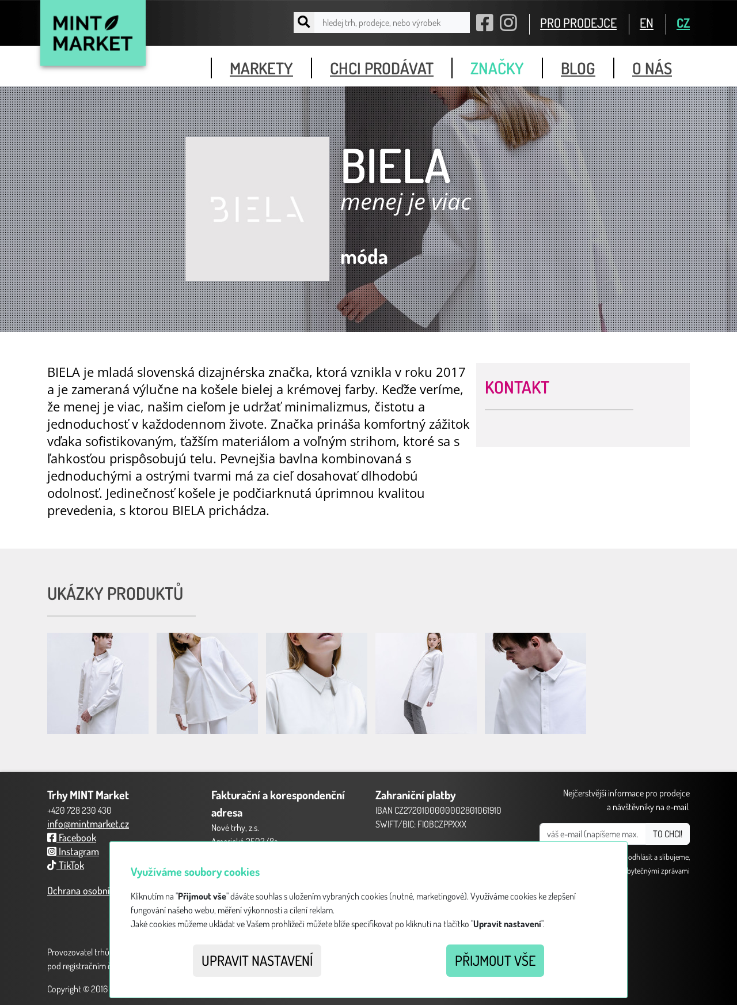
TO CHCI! (667, 834)
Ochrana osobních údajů (96, 890)
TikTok (65, 865)
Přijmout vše (495, 960)
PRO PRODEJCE (578, 22)
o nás (652, 68)
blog (578, 68)
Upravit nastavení (257, 960)
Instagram (73, 851)
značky (497, 68)
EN (647, 22)
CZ (683, 22)
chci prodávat (382, 68)
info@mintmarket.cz (88, 823)
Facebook (71, 837)
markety (261, 68)
